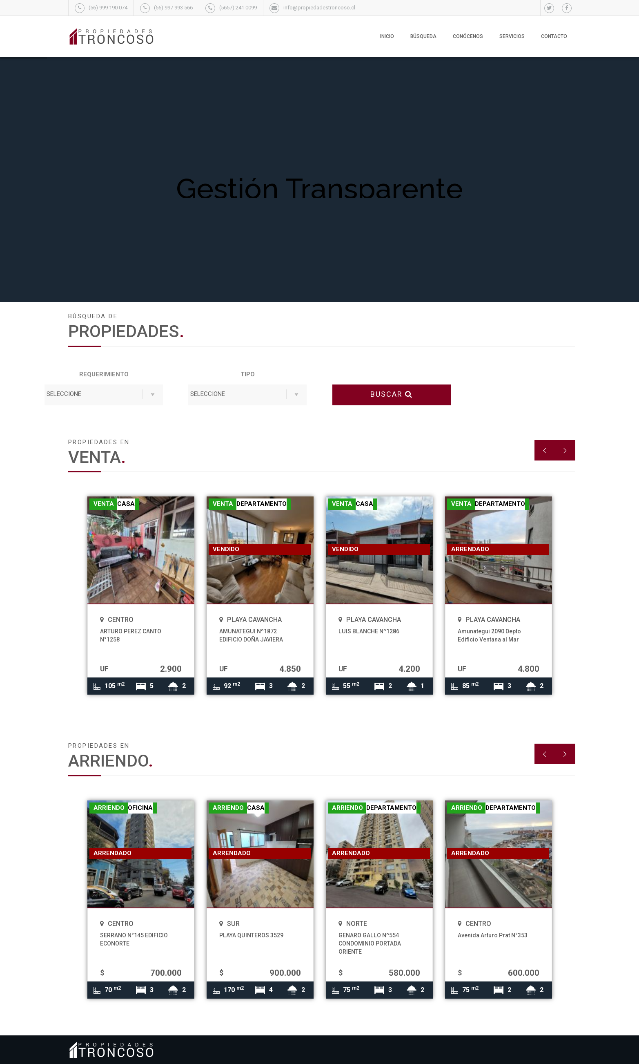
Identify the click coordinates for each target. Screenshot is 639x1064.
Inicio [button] (387, 36)
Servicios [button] (512, 36)
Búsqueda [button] (423, 36)
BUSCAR (391, 394)
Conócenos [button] (468, 36)
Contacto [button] (554, 36)
